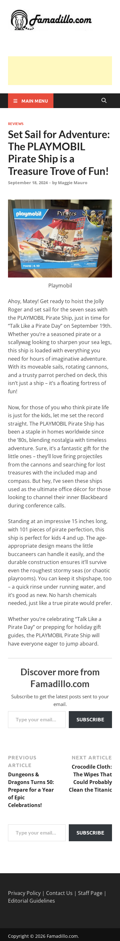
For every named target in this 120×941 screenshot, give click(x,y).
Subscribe (90, 719)
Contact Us (59, 893)
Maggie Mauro (72, 182)
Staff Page (90, 893)
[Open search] (104, 100)
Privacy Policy (24, 893)
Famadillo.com (62, 936)
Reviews (15, 123)
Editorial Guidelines (31, 900)
